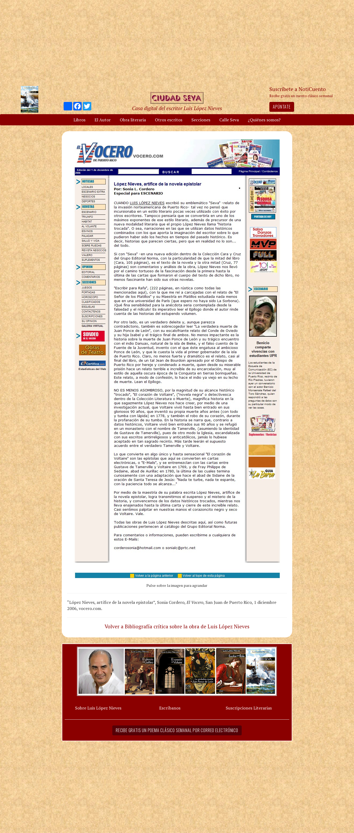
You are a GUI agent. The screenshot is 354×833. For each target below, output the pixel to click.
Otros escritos (168, 120)
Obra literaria (133, 120)
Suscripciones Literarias (249, 708)
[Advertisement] (177, 42)
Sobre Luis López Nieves (98, 708)
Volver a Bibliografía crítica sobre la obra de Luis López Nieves (177, 626)
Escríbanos (169, 708)
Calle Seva (229, 120)
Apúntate (281, 107)
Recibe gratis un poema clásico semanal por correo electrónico (177, 730)
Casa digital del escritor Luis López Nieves (177, 108)
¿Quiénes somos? (264, 120)
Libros (79, 120)
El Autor (102, 120)
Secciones (200, 120)
